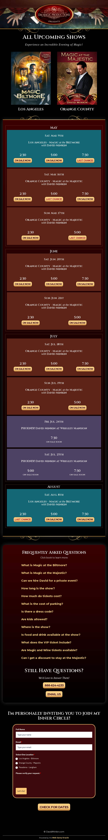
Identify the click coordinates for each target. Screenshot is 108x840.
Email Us (54, 694)
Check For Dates (54, 807)
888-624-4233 (54, 685)
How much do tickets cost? (41, 596)
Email (19, 742)
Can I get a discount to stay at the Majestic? (53, 658)
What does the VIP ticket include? (46, 642)
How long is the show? (38, 588)
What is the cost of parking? (42, 603)
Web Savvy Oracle (60, 838)
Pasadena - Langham (28, 767)
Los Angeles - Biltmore (29, 758)
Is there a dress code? (37, 611)
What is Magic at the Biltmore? (44, 565)
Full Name (20, 729)
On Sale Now (23, 160)
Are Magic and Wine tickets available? (49, 650)
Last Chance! (85, 160)
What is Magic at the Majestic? (44, 573)
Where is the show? (35, 627)
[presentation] (37, 780)
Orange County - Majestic (30, 763)
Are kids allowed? (34, 619)
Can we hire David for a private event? (49, 580)
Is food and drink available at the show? (50, 634)
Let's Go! (21, 791)
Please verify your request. (28, 773)
